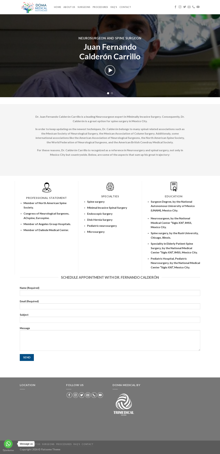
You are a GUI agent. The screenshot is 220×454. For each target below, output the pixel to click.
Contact (125, 7)
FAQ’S (114, 7)
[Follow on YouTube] (198, 7)
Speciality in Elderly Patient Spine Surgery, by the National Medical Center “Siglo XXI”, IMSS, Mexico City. (174, 248)
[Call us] (193, 7)
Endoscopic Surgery (100, 213)
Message (110, 340)
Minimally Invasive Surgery (144, 116)
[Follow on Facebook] (175, 7)
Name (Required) (110, 292)
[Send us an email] (189, 7)
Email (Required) (110, 306)
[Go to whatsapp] (8, 444)
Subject (110, 319)
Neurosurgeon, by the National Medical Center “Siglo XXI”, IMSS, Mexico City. (171, 223)
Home (57, 7)
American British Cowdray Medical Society (145, 142)
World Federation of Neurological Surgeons (79, 142)
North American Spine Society (165, 137)
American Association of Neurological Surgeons (109, 137)
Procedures (100, 7)
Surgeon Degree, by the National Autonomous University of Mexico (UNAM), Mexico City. (173, 206)
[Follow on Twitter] (184, 7)
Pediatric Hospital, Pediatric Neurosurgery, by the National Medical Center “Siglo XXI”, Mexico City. (175, 263)
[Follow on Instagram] (180, 7)
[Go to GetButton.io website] (8, 450)
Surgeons (84, 7)
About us (69, 7)
